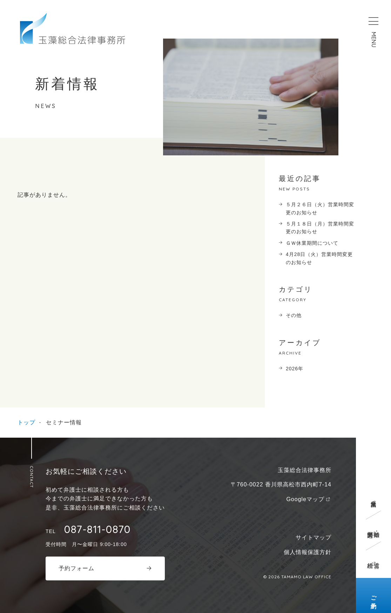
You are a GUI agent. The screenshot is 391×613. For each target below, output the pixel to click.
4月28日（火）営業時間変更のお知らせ (319, 258)
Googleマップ (305, 499)
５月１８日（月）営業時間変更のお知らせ (320, 227)
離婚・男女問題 (373, 528)
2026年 (294, 368)
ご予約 (374, 595)
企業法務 (374, 497)
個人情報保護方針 (307, 552)
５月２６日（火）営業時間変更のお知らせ (320, 208)
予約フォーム (76, 568)
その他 (294, 315)
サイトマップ (313, 537)
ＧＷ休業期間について (312, 243)
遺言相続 (373, 558)
